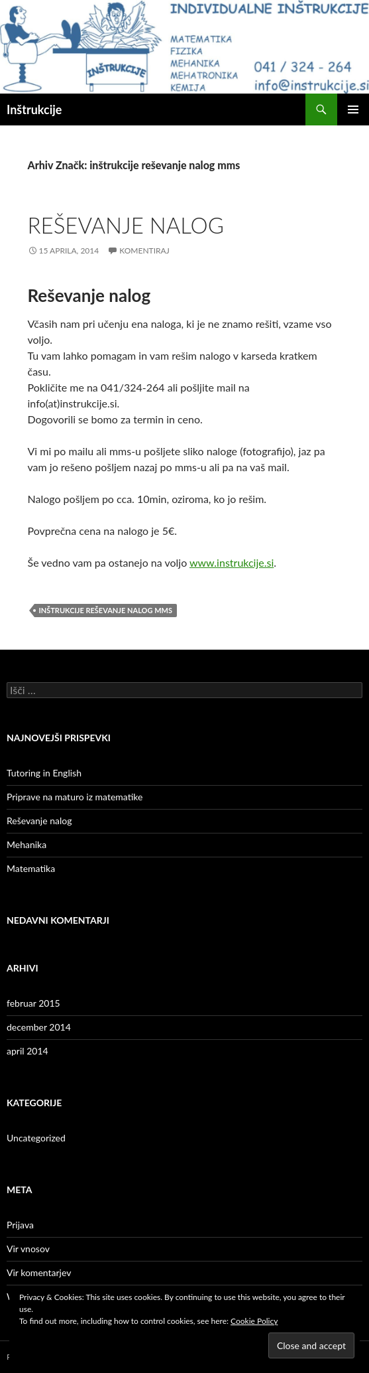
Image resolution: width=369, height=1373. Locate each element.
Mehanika (26, 844)
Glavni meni (353, 109)
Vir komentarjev (39, 1272)
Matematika (31, 868)
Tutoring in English (44, 772)
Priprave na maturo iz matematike (74, 796)
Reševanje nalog (126, 225)
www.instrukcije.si (231, 562)
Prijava (20, 1224)
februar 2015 (33, 1003)
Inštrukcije (34, 109)
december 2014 (39, 1027)
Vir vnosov (28, 1248)
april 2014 (27, 1050)
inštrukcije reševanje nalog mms (105, 610)
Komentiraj (144, 250)
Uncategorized (36, 1137)
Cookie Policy (254, 1321)
